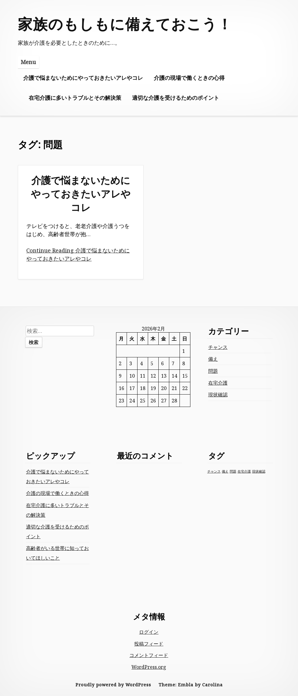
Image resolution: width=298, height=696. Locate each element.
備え (213, 359)
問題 (213, 371)
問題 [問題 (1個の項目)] (233, 471)
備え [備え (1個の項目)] (225, 471)
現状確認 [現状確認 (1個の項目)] (258, 471)
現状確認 (218, 394)
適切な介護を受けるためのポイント (175, 97)
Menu (28, 62)
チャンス (218, 347)
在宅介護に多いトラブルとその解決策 (75, 97)
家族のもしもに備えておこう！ (125, 24)
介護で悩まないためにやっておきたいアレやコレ (83, 77)
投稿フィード (148, 643)
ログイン (148, 632)
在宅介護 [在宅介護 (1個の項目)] (244, 471)
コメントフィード (148, 655)
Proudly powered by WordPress (113, 685)
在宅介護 (218, 382)
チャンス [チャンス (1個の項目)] (214, 471)
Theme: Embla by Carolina (191, 685)
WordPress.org (148, 667)
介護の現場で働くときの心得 (189, 77)
